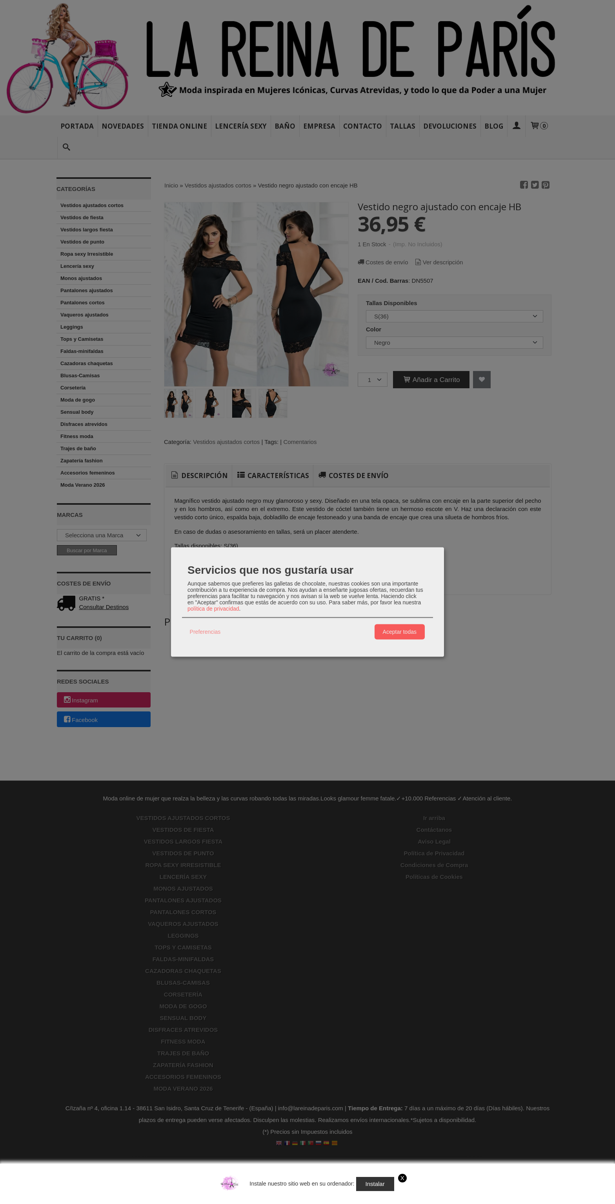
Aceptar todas (400, 632)
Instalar (375, 1183)
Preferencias (205, 632)
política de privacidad (213, 608)
